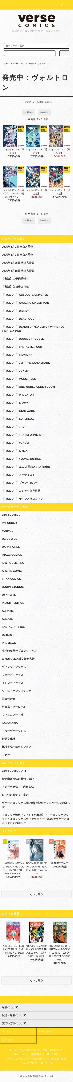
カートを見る (45, 1031)
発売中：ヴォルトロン (39, 63)
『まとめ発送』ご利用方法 (18, 786)
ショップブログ (29, 1063)
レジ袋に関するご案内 (15, 794)
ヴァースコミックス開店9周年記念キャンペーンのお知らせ (36, 804)
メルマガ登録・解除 (55, 1058)
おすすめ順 (28, 102)
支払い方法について (29, 1050)
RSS (41, 1063)
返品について (21, 1054)
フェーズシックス (19, 63)
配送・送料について (53, 1050)
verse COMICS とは (14, 770)
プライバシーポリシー (17, 1058)
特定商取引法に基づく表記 (18, 778)
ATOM (49, 1063)
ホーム (7, 63)
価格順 (39, 102)
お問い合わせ (8, 1039)
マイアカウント (9, 1031)
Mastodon (37, 1058)
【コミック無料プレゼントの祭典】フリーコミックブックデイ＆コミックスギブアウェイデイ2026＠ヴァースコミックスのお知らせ (35, 818)
